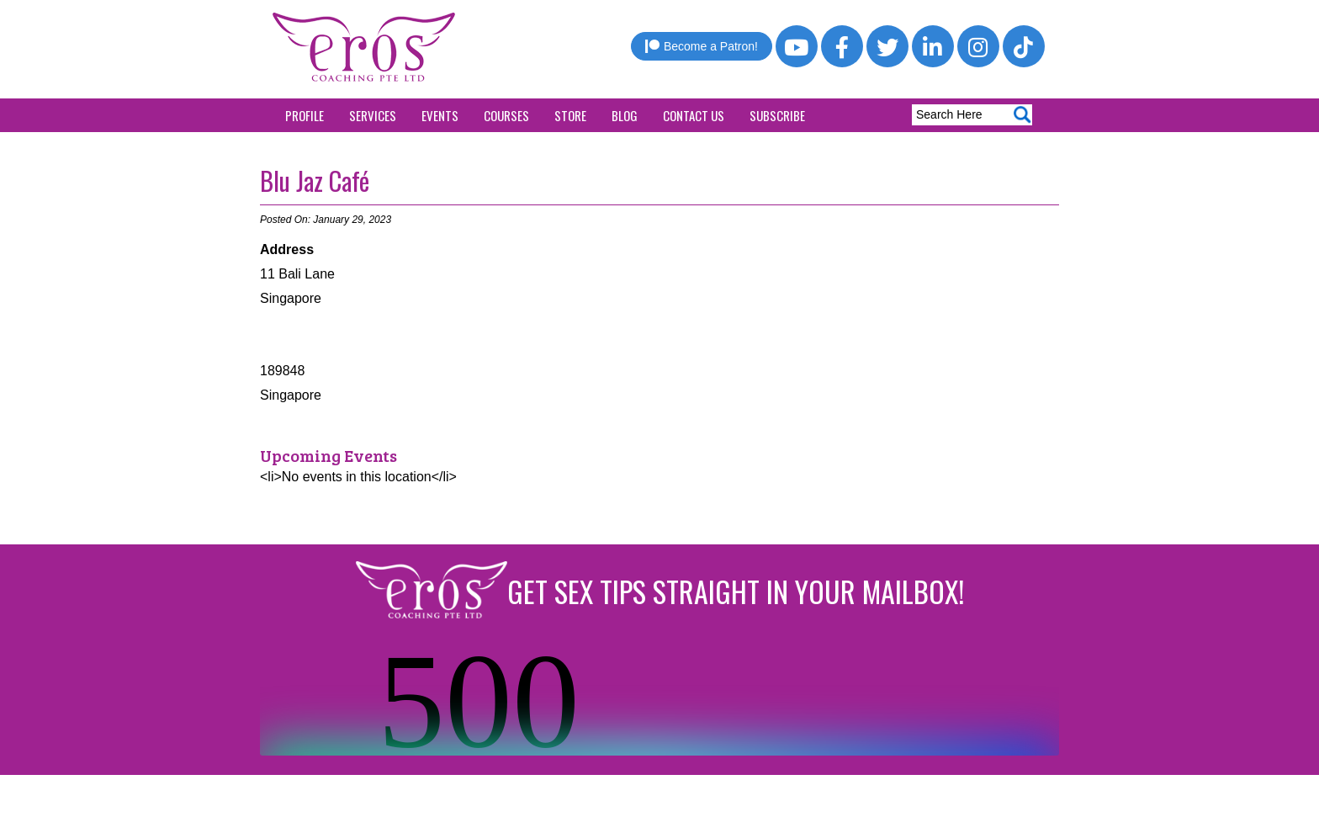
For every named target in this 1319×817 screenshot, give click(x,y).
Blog (625, 115)
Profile (304, 115)
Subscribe (777, 115)
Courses (506, 115)
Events (439, 115)
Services (372, 115)
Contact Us (693, 115)
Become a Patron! (701, 46)
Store (570, 115)
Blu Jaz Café (314, 180)
